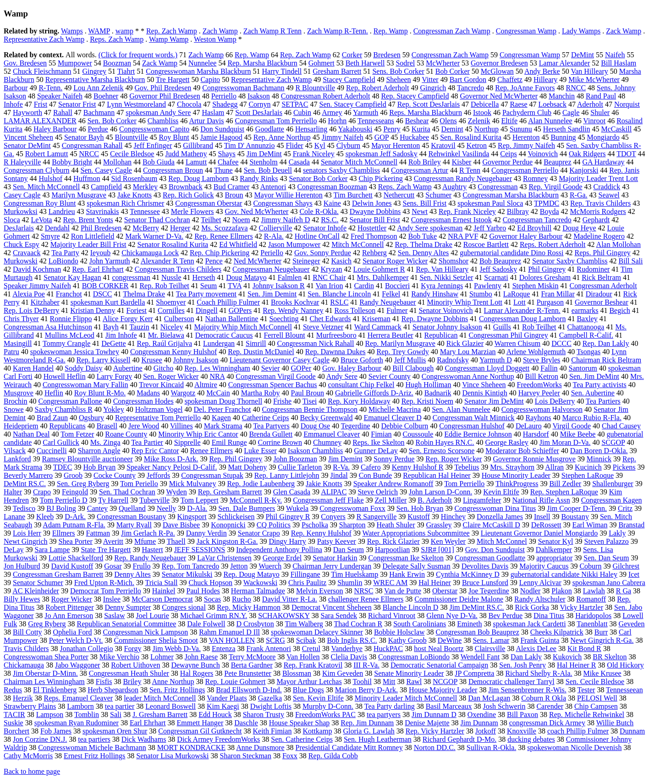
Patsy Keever (336, 541)
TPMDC (546, 203)
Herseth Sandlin (566, 129)
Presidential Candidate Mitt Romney (349, 747)
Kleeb (45, 516)
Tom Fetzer (77, 434)
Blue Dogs (308, 690)
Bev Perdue (505, 615)
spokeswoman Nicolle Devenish (574, 747)
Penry (391, 129)
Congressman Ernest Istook (451, 220)
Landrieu (62, 211)
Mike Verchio (119, 657)
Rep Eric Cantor (155, 450)
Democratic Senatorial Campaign (439, 665)
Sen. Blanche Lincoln (339, 294)
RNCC (576, 88)
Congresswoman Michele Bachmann (92, 747)
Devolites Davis (485, 566)
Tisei (309, 401)
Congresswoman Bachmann (243, 88)
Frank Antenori (269, 648)
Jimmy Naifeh (342, 137)
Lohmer (162, 657)
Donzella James (500, 516)
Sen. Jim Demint (272, 294)
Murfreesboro (336, 335)
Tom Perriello (464, 483)
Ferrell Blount (284, 335)
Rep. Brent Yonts (88, 220)
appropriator (554, 558)
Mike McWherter (594, 79)
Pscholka (315, 525)
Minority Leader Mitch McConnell (406, 698)
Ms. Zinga (105, 442)
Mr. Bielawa (166, 335)
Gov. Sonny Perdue (322, 253)
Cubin (302, 112)
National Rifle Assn (541, 500)
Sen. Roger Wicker (170, 376)
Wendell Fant (480, 657)
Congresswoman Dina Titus (495, 508)
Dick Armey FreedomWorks (218, 739)
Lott (519, 302)
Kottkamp (317, 731)
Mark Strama (223, 426)
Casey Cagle (22, 195)
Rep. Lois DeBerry (31, 310)
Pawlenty (487, 286)
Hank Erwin (407, 574)
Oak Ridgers (587, 154)
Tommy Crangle (66, 343)
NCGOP (445, 681)
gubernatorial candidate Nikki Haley (564, 574)
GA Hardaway (604, 162)
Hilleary (545, 79)
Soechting (283, 319)
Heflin (53, 393)
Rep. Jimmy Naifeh (526, 145)
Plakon (561, 591)
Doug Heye (579, 228)
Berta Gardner (252, 665)
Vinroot (594, 121)
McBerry (145, 228)
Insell (542, 516)
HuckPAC (388, 648)
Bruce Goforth (362, 360)
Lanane (14, 516)
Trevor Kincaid (161, 385)
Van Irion (329, 286)
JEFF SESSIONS (200, 549)
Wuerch (269, 566)
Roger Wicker (71, 599)
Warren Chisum (517, 343)
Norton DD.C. (435, 747)
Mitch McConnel (502, 541)
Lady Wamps (581, 31)
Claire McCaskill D (491, 525)
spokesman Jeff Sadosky (382, 154)
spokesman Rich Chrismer (125, 203)
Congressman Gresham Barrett (58, 574)
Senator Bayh (84, 137)
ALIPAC (333, 492)
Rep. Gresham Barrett (230, 492)
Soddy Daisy (83, 368)
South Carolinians (419, 624)
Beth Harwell (365, 63)
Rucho (241, 599)
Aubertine (128, 368)
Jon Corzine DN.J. (40, 739)
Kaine (332, 203)
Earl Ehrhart (148, 723)
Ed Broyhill (534, 228)
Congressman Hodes (143, 401)
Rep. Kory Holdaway (359, 401)
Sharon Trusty (263, 714)
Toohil (362, 681)
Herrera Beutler (390, 335)
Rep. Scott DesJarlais (428, 104)
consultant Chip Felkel (361, 385)
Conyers (333, 516)
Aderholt (590, 104)
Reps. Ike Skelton (378, 442)
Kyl (319, 145)
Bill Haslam (618, 63)
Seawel (609, 195)
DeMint (582, 55)
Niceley (171, 327)
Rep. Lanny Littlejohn (286, 475)
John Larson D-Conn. (440, 492)
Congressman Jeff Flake (328, 500)
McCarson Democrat (162, 599)
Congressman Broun (173, 170)
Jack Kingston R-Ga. (227, 541)
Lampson (50, 714)
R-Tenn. (50, 88)
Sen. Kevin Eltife (318, 698)
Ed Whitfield (238, 244)
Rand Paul (601, 96)
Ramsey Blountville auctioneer (87, 459)
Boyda (549, 211)
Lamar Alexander (564, 63)
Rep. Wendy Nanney (293, 310)
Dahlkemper (554, 549)
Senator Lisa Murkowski (172, 756)
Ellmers (63, 533)
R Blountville (315, 88)
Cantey (97, 508)
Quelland (132, 508)
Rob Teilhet (539, 327)
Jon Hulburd (22, 566)
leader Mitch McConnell (160, 698)
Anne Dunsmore (260, 747)
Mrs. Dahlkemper (383, 277)
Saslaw (114, 615)
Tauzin (139, 327)
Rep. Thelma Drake (423, 244)
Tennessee (145, 211)
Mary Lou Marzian (468, 352)
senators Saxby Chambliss (341, 170)
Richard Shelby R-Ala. (538, 673)
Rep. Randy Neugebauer (150, 558)
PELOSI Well (597, 698)
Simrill (256, 343)
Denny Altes (132, 574)
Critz (625, 508)
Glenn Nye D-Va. (452, 615)
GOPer (301, 368)
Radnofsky (452, 360)
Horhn (337, 121)
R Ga (623, 591)
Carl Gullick (61, 442)
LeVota (41, 220)
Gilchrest (625, 566)
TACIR (14, 714)
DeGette (113, 343)
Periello (271, 253)
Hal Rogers (196, 673)
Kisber (462, 162)
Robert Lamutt (46, 154)
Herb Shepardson (113, 690)
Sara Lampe (52, 549)
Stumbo (480, 294)
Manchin (562, 96)
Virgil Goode (571, 426)
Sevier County (389, 376)
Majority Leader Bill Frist (88, 244)
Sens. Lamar (491, 640)
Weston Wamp (215, 39)
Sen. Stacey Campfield (352, 104)
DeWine (450, 640)
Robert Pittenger (69, 607)
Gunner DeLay (376, 450)
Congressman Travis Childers (178, 269)
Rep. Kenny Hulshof (321, 533)
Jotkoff (485, 731)
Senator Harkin (335, 558)
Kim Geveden (342, 673)
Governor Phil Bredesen (164, 96)
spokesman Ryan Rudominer (76, 723)
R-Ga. (579, 195)
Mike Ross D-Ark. (171, 459)
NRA (217, 376)
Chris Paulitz (307, 582)
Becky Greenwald (326, 418)
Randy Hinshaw (434, 294)
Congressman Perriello (524, 170)
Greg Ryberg (47, 624)
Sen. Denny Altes (423, 253)
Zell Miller (390, 500)
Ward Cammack (378, 327)
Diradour (599, 294)
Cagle (570, 112)
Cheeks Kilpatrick (556, 632)
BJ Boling (61, 508)
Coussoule (418, 434)
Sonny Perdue (394, 459)
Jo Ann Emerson (68, 615)
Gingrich (433, 88)
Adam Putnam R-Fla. (74, 525)
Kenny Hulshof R (418, 467)
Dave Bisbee (181, 525)
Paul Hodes (203, 591)
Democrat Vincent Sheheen (332, 607)
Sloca (12, 220)
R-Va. (341, 467)
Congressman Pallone (70, 401)
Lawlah (594, 591)
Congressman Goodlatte (490, 558)
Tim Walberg (304, 624)
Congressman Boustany (131, 516)
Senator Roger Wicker (395, 261)
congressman (131, 277)
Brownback (186, 187)
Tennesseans (376, 121)
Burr (601, 632)
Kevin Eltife (501, 492)
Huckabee (414, 137)
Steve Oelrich (378, 492)
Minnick (599, 459)
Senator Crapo (259, 533)
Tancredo (470, 88)
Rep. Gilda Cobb (333, 756)
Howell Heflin (65, 376)
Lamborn (80, 706)
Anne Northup (173, 681)
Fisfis (104, 681)
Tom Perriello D (64, 500)
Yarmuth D (495, 360)
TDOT (626, 154)
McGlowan (497, 71)
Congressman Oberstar (208, 203)
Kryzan (331, 269)
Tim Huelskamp (354, 574)
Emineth (469, 624)
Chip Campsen (596, 706)
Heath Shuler (396, 525)
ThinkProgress (516, 483)
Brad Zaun (52, 418)
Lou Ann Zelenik (98, 88)
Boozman (117, 63)
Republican (441, 335)
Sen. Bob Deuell (268, 170)
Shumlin (349, 582)
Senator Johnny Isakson (447, 327)
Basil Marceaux (449, 706)
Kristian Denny (92, 310)
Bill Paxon (522, 714)
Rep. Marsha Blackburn (262, 63)
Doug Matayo (246, 277)
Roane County (126, 434)
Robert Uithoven (135, 665)
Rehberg (374, 253)
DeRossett (546, 525)
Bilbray (518, 211)
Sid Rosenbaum (134, 178)
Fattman (98, 533)
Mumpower (75, 63)
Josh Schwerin (504, 706)
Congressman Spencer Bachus (272, 385)
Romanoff (591, 599)
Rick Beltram (601, 277)
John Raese (201, 657)
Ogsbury (91, 418)
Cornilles (171, 310)
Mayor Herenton (395, 145)
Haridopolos (593, 615)
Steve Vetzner (323, 327)
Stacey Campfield (349, 79)
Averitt (113, 541)
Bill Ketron (541, 376)
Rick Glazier (465, 343)
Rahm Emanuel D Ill (229, 632)
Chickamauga (24, 665)
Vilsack (15, 450)
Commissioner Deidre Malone (458, 599)
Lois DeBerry (555, 401)
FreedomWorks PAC (325, 714)
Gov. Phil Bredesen (163, 88)
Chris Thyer (21, 319)
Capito (210, 79)
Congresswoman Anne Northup (468, 376)
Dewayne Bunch (195, 665)
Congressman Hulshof (472, 426)
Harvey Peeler (539, 393)
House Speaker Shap (299, 723)
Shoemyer (171, 302)
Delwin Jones (372, 203)
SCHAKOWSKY (283, 615)
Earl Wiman (590, 525)
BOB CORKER (105, 286)
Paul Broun (307, 393)
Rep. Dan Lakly (606, 343)
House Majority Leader (443, 690)
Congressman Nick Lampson (145, 632)
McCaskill (616, 129)
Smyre (50, 236)
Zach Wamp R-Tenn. (337, 31)
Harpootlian (392, 549)
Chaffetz (509, 79)
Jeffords (158, 475)
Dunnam (632, 731)
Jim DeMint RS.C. (476, 607)
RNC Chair (329, 277)
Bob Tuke (422, 236)
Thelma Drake (144, 294)
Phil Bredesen (101, 228)
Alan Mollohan (618, 244)
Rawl (414, 681)
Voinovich (543, 154)
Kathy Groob (407, 640)
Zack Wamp (623, 31)
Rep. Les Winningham (217, 368)
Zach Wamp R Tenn (272, 31)
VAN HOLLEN (232, 640)
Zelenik (479, 121)
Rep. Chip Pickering (219, 253)
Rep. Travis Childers (600, 203)
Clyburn (348, 145)
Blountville (131, 137)
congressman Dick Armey (547, 723)
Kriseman (376, 319)
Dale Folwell (206, 624)
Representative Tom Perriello (158, 418)
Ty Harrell (113, 500)
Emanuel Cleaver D (393, 418)
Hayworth (27, 112)
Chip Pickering (380, 178)
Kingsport (192, 516)
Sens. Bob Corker (398, 71)
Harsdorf (536, 434)
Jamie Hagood (221, 137)
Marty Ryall (134, 525)
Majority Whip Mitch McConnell (243, 327)
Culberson (179, 319)
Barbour (16, 88)
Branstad (631, 525)
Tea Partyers (271, 426)
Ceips (508, 154)
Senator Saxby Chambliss (569, 261)
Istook (482, 112)
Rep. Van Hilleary (442, 269)
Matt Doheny (247, 467)
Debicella (485, 104)
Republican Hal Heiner (437, 475)
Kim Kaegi (223, 706)
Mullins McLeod (69, 335)
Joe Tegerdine (488, 591)
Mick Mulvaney (192, 483)
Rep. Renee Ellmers (223, 236)
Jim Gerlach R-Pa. (148, 533)
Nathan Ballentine (231, 319)
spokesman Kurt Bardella (108, 302)
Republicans (68, 426)
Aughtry (454, 187)
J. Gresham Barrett (159, 714)
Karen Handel (33, 368)
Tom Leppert (200, 500)
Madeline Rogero (599, 236)
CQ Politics (274, 525)
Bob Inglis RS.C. (352, 640)
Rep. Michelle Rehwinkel (586, 714)
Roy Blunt (174, 137)
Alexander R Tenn (167, 261)
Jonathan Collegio (86, 648)
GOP (381, 137)
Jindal (339, 475)
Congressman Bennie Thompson (310, 409)
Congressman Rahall (92, 145)
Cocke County (115, 475)
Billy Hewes (22, 599)
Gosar (112, 566)
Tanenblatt (592, 624)
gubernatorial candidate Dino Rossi (511, 253)
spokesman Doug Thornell (223, 401)
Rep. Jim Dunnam (367, 723)
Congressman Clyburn (37, 170)
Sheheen (398, 79)
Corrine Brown (280, 442)
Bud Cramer (232, 187)
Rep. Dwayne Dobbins (435, 319)
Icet (633, 574)
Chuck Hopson (211, 582)
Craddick (607, 187)
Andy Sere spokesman (429, 228)
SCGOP (613, 442)
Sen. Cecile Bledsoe (595, 681)
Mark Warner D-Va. (154, 236)
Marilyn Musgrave (78, 195)
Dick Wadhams (143, 739)
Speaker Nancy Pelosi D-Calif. (171, 467)
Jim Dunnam (479, 723)
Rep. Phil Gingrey (235, 459)
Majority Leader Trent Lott (598, 178)
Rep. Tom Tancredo (191, 566)
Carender (549, 706)
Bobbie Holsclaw (399, 632)
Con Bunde (375, 475)
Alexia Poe (28, 294)
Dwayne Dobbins (375, 211)
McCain (218, 393)
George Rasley (506, 442)
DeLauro (529, 426)
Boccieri (397, 286)
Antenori (273, 187)
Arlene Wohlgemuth (536, 352)
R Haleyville (22, 162)
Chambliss (163, 121)
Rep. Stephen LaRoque (564, 492)
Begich (619, 310)
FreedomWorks (539, 385)
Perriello (223, 96)
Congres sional (184, 607)
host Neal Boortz (438, 648)
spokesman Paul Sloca (490, 203)
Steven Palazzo (606, 541)
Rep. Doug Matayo (252, 574)
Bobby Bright (72, 162)
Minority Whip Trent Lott (464, 302)
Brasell (107, 426)
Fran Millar (557, 294)
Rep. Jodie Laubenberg (261, 483)
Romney (535, 178)
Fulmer (396, 310)
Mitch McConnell (357, 244)
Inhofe (13, 104)
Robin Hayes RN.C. (445, 442)
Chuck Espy (21, 244)
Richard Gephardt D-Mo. (459, 739)
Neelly (166, 508)
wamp (124, 31)
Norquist (627, 104)
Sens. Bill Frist (425, 203)
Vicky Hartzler (581, 607)
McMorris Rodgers (598, 211)
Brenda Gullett (271, 434)
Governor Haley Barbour (525, 236)
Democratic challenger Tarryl (511, 681)
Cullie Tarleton (300, 467)
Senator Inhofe (324, 228)
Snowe (14, 409)
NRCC (89, 154)
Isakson (259, 96)
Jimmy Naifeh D (285, 220)
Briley (132, 681)
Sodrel (405, 63)
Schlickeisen (236, 516)
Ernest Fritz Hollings (94, 756)
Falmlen (290, 277)
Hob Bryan (99, 467)
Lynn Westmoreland (136, 104)
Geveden (632, 624)
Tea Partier (147, 442)
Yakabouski (355, 129)
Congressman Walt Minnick (474, 418)
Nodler (530, 591)
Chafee (228, 162)
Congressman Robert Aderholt (325, 96)
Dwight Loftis (271, 706)
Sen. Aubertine (593, 393)
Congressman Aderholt (603, 286)
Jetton (239, 566)
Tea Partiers (603, 401)
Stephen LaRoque (587, 475)
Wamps (72, 31)
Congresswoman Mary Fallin (85, 385)
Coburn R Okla (543, 698)
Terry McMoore (252, 657)
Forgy (133, 648)
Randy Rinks (259, 178)
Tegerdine (355, 426)
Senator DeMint (27, 145)
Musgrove (18, 393)
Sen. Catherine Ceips (302, 739)
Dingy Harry (287, 541)
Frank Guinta (539, 640)
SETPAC (294, 104)
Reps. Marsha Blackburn (425, 112)
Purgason (550, 302)
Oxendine (482, 714)
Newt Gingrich (26, 541)
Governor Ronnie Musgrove (534, 459)
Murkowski (21, 261)
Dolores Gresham (545, 277)
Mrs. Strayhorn (512, 467)
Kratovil (443, 145)
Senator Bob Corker (318, 178)
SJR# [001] (437, 549)
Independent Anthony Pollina (279, 549)
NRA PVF (463, 236)
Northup (486, 129)
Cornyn (259, 104)
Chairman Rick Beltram (606, 360)
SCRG (275, 640)
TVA (235, 286)
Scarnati (496, 277)
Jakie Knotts (324, 483)
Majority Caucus (543, 566)
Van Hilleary (589, 71)
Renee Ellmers (211, 450)
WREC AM (390, 582)
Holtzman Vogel (159, 409)
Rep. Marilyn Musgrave (400, 343)
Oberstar (444, 591)
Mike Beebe (578, 434)
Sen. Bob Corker (112, 121)
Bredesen (387, 55)
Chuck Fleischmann (42, 71)
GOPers (240, 310)
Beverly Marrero (28, 475)
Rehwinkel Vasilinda (459, 154)
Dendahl (57, 228)
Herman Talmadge (258, 591)
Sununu (521, 129)
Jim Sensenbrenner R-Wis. (527, 690)
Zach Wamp (220, 31)
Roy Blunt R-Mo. (100, 393)
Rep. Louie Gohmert (235, 681)
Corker (352, 55)
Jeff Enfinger (153, 145)
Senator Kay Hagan (72, 277)
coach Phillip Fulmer (578, 731)
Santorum (583, 368)
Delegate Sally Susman (416, 566)
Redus (13, 690)
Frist (40, 104)
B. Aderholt (435, 500)
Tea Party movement (206, 294)
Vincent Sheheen (28, 137)
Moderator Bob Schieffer (522, 450)
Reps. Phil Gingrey (603, 253)
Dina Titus (549, 615)
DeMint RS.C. (25, 483)
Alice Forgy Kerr (128, 319)
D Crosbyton (255, 624)
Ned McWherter (257, 261)
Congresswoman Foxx (352, 508)
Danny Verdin (206, 533)
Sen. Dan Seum (606, 558)
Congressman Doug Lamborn (522, 319)
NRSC (364, 591)
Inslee (112, 599)
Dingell (207, 310)
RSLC (339, 302)
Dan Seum (348, 549)
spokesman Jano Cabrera (608, 582)
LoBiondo (63, 261)
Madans (148, 393)
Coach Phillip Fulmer (228, 302)
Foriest (136, 310)
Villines (181, 426)
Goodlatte (269, 129)
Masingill (18, 343)
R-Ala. (274, 236)
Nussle (171, 277)
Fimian (381, 434)
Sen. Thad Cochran (127, 492)
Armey (332, 112)
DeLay (14, 549)
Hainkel (164, 591)
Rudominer (593, 269)
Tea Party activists (600, 385)
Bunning (563, 137)
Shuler (600, 112)
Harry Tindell (282, 71)
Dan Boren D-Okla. (599, 450)
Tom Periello (139, 483)
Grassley (439, 525)
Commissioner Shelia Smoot (156, 640)
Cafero (371, 467)
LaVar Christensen (224, 558)
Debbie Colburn (405, 426)
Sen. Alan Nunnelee (461, 409)
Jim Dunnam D (434, 714)
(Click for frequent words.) (138, 55)
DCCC (561, 343)
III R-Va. (366, 665)
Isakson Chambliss (315, 450)
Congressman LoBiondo (414, 657)
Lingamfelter (482, 500)
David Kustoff (72, 566)
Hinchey (453, 516)
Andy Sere (342, 376)
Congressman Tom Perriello (276, 121)
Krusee (151, 360)
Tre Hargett (172, 79)
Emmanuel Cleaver (331, 434)
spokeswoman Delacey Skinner (317, 632)
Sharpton (352, 525)
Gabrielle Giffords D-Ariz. (374, 393)
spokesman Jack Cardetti (529, 624)
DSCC (102, 294)
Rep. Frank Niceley (467, 211)
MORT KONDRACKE (191, 747)
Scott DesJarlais (258, 112)
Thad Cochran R (358, 624)
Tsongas (588, 352)
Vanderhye (347, 648)
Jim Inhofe (121, 335)
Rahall (62, 112)
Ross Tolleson (354, 310)
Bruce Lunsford (485, 582)
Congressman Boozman (332, 187)
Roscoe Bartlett (486, 244)
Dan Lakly (526, 657)
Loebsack (552, 104)
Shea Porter (76, 541)
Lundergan (219, 343)
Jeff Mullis (410, 360)
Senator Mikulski (187, 574)
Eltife (509, 121)
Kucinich (588, 467)
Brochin (16, 401)
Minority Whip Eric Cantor (198, 434)
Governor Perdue (507, 162)
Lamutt (196, 162)
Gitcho (164, 368)
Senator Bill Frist (374, 220)
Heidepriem (21, 426)
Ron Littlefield (93, 236)
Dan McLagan (489, 698)
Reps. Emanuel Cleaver (78, 698)
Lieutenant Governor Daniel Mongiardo (539, 533)
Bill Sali (630, 261)
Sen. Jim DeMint (594, 376)
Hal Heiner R (576, 665)
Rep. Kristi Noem (427, 401)
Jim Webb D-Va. (176, 648)
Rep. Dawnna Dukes (335, 352)
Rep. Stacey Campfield (415, 96)
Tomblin (86, 714)
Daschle (246, 723)
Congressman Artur (419, 170)
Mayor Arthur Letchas (308, 681)
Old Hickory (625, 665)
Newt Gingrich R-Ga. (601, 640)
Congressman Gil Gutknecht (200, 731)
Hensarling (311, 129)
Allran (554, 467)
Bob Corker (452, 71)
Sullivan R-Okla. (491, 747)
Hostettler (372, 228)
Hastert (152, 549)
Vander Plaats (227, 698)
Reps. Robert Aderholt (553, 244)
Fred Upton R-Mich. (104, 582)
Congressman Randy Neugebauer (463, 178)
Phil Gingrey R (287, 516)
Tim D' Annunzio (249, 145)
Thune (223, 170)
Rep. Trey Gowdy (403, 352)
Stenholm (263, 162)
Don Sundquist (222, 129)
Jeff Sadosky (498, 269)
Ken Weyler (448, 541)
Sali (115, 714)
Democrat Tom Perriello (105, 591)
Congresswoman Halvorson (542, 409)
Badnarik (437, 393)
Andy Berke (542, 71)
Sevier (270, 368)
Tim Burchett (353, 195)
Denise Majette (427, 723)
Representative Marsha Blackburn (95, 79)
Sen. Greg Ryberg (83, 483)
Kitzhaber (45, 302)
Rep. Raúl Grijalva (164, 343)
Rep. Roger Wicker (453, 459)
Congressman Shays (282, 203)
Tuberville (154, 500)
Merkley (145, 187)
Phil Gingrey (547, 269)
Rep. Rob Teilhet (164, 286)
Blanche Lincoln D (411, 607)
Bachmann (99, 112)
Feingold (75, 492)
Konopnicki (228, 525)
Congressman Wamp (526, 31)
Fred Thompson (374, 236)
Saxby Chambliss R (64, 409)
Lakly (617, 533)
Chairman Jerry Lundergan (331, 566)
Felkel (391, 294)
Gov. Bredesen (25, 63)
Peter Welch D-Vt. (76, 640)
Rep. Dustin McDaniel (261, 352)
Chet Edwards (330, 319)
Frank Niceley (314, 154)
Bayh (111, 327)
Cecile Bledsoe (132, 154)
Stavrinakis (102, 211)
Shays (227, 154)
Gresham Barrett (337, 71)
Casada (299, 162)
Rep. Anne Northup (282, 137)
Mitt (389, 681)
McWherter (443, 63)
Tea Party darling (389, 706)
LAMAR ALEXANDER (40, 121)
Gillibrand (198, 145)
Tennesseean (624, 690)
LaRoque (516, 294)
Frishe (282, 401)
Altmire (205, 385)
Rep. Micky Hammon (248, 607)
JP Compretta (474, 673)
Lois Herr (27, 533)
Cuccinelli (52, 450)
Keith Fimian (272, 731)
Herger (180, 228)
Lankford (17, 459)
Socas (212, 599)
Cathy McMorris (28, 756)
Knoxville (521, 731)
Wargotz (183, 393)
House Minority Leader (516, 475)
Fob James (56, 731)
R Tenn (469, 170)
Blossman (296, 673)
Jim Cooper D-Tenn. (577, 508)
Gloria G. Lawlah (368, 731)
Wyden (176, 492)
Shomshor (453, 261)
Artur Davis (206, 121)
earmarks (585, 310)
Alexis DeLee (536, 648)
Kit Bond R (584, 648)
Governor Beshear (601, 302)
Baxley (587, 319)
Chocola (189, 104)
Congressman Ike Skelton (406, 558)
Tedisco (24, 508)
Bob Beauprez (500, 261)
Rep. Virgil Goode (555, 187)
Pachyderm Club (526, 112)
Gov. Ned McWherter (257, 211)
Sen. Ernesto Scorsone (442, 450)
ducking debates (531, 739)
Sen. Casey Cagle (106, 170)
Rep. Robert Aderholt (377, 88)
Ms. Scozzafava (224, 228)
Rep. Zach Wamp (171, 31)
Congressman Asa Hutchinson (48, 327)
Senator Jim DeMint (494, 401)
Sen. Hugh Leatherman (378, 739)
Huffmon (86, 178)
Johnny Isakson (196, 360)
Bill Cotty (27, 632)
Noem (241, 220)
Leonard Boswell (170, 706)
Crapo (42, 492)
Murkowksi (21, 211)
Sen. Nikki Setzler (446, 277)
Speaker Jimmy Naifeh (37, 286)
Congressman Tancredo (537, 220)
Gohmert (321, 63)
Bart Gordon (468, 79)
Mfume (145, 541)
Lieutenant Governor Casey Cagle (280, 360)
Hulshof (50, 178)
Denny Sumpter (127, 607)
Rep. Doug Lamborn (198, 178)
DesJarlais (19, 228)
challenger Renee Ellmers (365, 599)
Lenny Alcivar (540, 582)
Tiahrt (126, 71)
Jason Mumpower (294, 244)
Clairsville (490, 648)
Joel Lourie (152, 615)
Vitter (430, 79)
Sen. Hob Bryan (420, 508)
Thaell (176, 541)
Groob (73, 475)
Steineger (306, 261)
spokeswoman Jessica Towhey (74, 352)
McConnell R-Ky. (256, 500)
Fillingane (305, 574)
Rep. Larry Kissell (104, 360)
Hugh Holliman (428, 385)
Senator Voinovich (445, 310)
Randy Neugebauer (387, 302)
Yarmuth (365, 112)
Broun (234, 195)
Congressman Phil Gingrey (508, 335)
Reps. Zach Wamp (116, 39)
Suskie (13, 723)
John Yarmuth (109, 261)
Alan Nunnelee (550, 121)
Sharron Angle (99, 450)
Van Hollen (302, 657)
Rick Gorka (532, 607)
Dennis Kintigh (484, 393)
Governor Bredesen (499, 63)
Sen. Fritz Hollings (177, 690)
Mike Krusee (602, 673)
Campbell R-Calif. (586, 335)
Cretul (311, 648)
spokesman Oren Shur (114, 731)
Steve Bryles (541, 360)
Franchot (69, 294)
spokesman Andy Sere (158, 112)
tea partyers (384, 714)
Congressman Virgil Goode (275, 376)
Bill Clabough (413, 368)
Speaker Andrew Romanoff (393, 483)
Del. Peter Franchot (222, 409)
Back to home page (32, 771)
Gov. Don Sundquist (495, 549)
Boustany (574, 516)
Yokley (113, 409)
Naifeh (615, 55)
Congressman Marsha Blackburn (510, 195)
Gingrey (94, 71)
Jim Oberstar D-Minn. (45, 673)
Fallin (548, 368)
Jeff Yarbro (489, 228)
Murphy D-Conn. (327, 706)
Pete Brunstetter (247, 673)
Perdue (98, 129)
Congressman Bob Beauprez (477, 632)
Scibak (306, 640)
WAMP (99, 31)
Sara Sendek (339, 615)
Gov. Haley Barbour (351, 368)
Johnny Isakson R (279, 286)
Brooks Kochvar (295, 302)
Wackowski (260, 582)
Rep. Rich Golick (188, 195)
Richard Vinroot (391, 615)
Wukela (297, 508)
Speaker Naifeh (59, 96)
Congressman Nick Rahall (315, 343)
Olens (448, 121)
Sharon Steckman (245, 756)
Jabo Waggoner (77, 665)
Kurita (421, 129)
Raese (518, 104)
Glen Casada (291, 492)
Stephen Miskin (535, 286)
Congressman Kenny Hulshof (173, 352)
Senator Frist (77, 104)
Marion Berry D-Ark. (366, 690)
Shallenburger (612, 483)
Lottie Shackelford (76, 558)
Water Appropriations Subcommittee (415, 533)
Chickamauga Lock (150, 253)
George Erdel (282, 558)
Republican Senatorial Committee (126, 624)
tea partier (119, 706)
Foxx (289, 756)
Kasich (341, 261)
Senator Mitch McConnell (359, 162)
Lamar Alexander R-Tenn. (522, 310)
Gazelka (270, 698)
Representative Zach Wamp (44, 39)
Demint (452, 129)
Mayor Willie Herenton (288, 195)
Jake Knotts (134, 195)
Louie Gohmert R (379, 269)
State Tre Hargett (106, 549)
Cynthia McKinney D (468, 574)
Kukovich (567, 657)
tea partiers (94, 739)
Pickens (624, 467)
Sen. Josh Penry (522, 665)
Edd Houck (214, 714)
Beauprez (557, 162)
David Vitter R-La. (289, 599)
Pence (213, 261)
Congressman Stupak (212, 475)
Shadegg (224, 104)
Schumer (438, 195)
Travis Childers (26, 648)
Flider (294, 145)
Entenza (224, 648)
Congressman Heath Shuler (129, 673)
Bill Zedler (565, 483)
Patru (11, 352)
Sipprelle (187, 442)
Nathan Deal (31, 434)
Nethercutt (399, 195)
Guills (502, 327)
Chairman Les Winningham (44, 681)
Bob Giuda (159, 162)
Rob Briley (424, 162)
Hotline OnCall (317, 236)
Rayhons (538, 418)
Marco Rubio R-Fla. (592, 418)
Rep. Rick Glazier (393, 541)
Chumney (327, 442)
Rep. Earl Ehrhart (97, 269)
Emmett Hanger (200, 723)
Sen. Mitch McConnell (46, 187)
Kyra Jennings (442, 286)
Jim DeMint (264, 154)
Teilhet (211, 220)
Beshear (417, 121)
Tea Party (65, 253)
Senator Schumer (38, 582)
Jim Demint (345, 459)
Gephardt (596, 220)
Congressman (497, 187)
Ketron (477, 145)
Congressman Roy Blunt (40, 203)
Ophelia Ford (72, 632)
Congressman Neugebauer (270, 269)
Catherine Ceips (265, 418)
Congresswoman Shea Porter (46, 657)
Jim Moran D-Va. (565, 442)
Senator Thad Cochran (157, 220)
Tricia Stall (161, 582)
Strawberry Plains (30, 706)
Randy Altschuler (540, 599)
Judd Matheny (186, 154)
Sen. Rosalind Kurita (470, 137)
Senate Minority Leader (409, 673)
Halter (13, 492)
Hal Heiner (434, 582)
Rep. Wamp (391, 31)
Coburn (590, 566)
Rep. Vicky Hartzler (435, 731)
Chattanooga (586, 327)
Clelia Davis (348, 657)
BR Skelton (610, 657)
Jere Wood (143, 426)
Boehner (106, 96)
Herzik (23, 698)
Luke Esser (260, 450)
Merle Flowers (192, 211)
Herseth (203, 277)
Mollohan (117, 162)
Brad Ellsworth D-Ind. (249, 690)
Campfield (106, 187)
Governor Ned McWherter (499, 96)
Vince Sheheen (484, 385)
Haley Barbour (55, 129)
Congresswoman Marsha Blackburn (198, 71)
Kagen (221, 418)
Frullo (141, 566)
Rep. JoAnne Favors (525, 88)
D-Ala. (197, 508)
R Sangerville (377, 516)
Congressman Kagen (611, 500)
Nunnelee (202, 63)
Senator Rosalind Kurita (173, 244)
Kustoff (418, 516)
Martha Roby (260, 393)
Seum (208, 286)
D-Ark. (75, 516)
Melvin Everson (319, 591)
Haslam (213, 112)
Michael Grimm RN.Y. (213, 615)
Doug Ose (315, 426)
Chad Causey (621, 426)
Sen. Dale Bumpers (246, 508)
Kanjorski (583, 170)
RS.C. (329, 220)
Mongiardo (603, 137)
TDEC (62, 467)
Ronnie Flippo (71, 319)
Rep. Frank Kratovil (313, 665)
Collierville (275, 228)
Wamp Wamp (168, 39)
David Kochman (37, 269)
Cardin (364, 286)
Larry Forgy (114, 376)
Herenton (526, 137)
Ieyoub (100, 253)
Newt (420, 211)
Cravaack (26, 253)
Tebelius (466, 467)
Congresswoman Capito (154, 129)
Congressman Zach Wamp (451, 31)
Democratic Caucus (224, 335)
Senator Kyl (555, 541)
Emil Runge (229, 442)
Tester (586, 690)
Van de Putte (402, 591)
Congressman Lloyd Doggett (487, 368)
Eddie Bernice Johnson (478, 434)
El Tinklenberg (55, 690)
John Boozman (295, 459)
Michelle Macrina (394, 409)
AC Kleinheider (35, 591)
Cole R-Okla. (318, 211)
